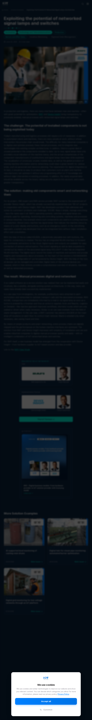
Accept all (46, 701)
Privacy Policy (63, 694)
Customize (46, 710)
